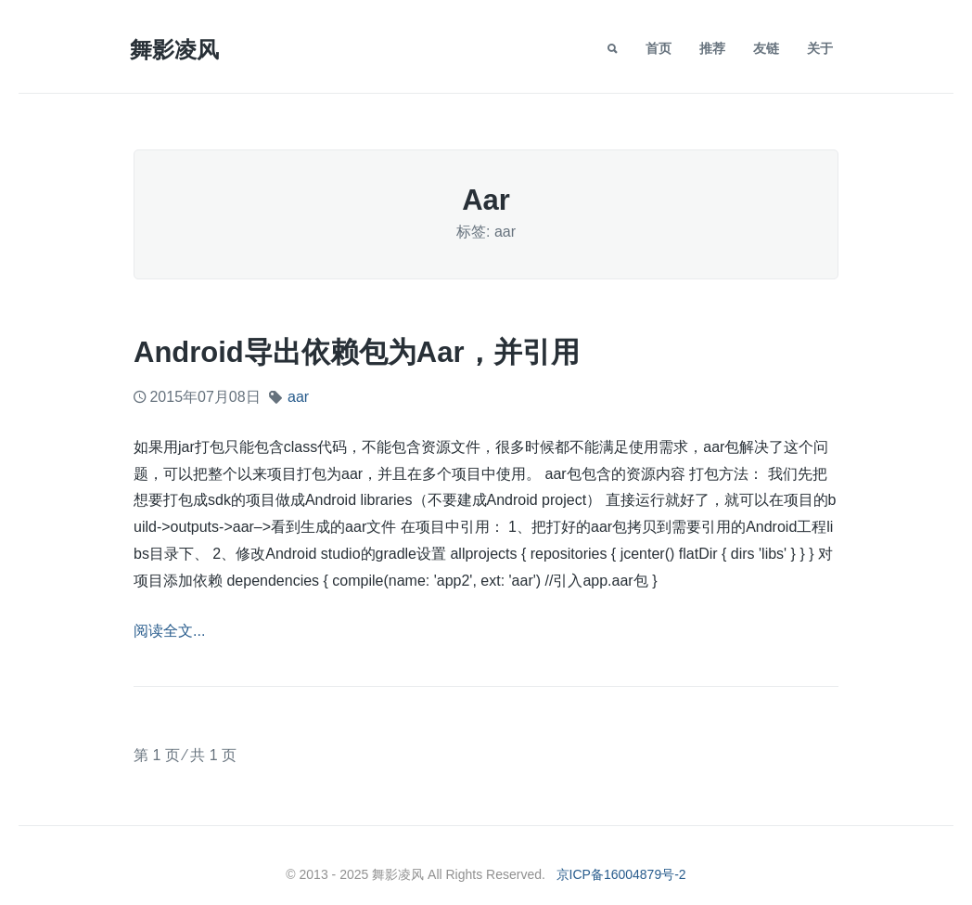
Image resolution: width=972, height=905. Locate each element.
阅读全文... (169, 631)
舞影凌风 (174, 49)
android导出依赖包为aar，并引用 (357, 352)
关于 (820, 48)
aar (298, 397)
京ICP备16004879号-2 (621, 874)
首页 (658, 48)
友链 (766, 48)
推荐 (712, 48)
